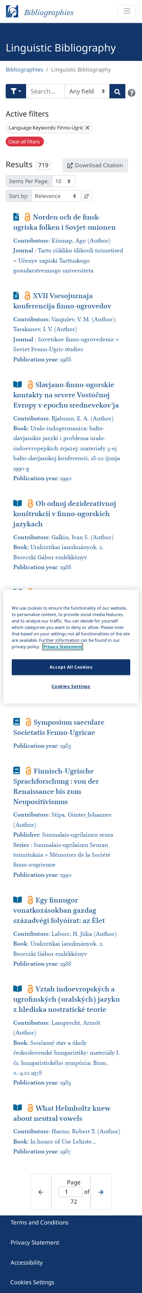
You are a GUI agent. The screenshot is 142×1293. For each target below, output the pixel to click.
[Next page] (100, 1191)
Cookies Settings (32, 1282)
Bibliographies (24, 69)
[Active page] (70, 1191)
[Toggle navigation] (127, 11)
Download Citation (95, 165)
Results (19, 164)
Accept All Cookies (71, 667)
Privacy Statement (35, 1242)
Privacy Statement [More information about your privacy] (62, 646)
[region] (70, 646)
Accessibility (27, 1262)
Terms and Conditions (40, 1222)
